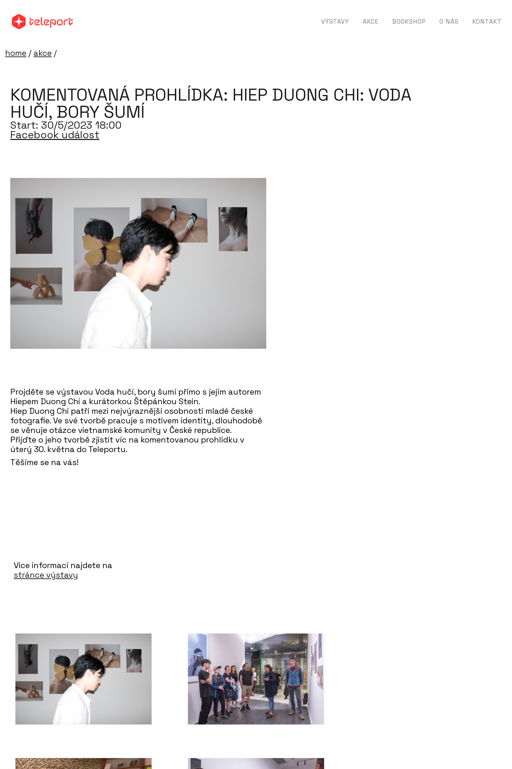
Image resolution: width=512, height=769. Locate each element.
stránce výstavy (46, 575)
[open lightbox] (83, 679)
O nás (449, 21)
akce (43, 53)
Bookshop (409, 21)
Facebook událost (54, 135)
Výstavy (335, 21)
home (15, 53)
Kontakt (487, 21)
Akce (371, 21)
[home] (42, 21)
